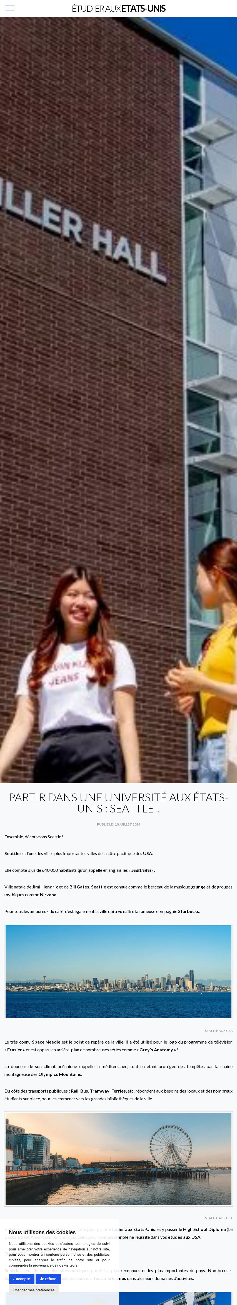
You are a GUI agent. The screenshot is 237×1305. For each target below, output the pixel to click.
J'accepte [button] (21, 1279)
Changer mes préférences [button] (33, 1290)
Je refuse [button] (48, 1279)
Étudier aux (119, 8)
